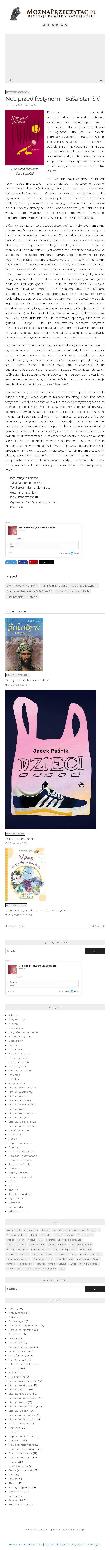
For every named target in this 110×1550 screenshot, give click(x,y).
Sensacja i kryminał (20, 1177)
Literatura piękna (15, 833)
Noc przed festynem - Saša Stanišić (29, 591)
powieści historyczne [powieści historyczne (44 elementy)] (90, 1254)
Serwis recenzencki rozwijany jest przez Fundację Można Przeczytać (55, 1544)
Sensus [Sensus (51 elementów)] (62, 1264)
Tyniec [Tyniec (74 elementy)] (10, 1268)
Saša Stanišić (15, 596)
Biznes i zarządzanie (21, 1036)
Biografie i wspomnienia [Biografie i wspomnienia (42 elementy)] (65, 1230)
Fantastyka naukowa (21, 1053)
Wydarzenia (16, 1198)
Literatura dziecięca (16, 905)
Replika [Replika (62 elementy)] (96, 1259)
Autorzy (13, 1023)
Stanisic (32, 596)
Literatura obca (18, 1109)
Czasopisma (16, 1040)
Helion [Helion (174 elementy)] (20, 1240)
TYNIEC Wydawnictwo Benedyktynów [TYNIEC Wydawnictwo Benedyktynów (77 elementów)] (36, 1268)
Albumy (13, 1015)
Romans (14, 1168)
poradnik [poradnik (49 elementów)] (59, 1254)
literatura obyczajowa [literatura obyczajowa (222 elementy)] (17, 1249)
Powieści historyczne (21, 1151)
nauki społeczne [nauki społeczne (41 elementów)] (68, 1249)
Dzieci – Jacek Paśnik (20, 839)
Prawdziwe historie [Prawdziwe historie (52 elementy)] (43, 1259)
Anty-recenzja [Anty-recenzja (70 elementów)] (14, 1230)
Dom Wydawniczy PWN (22, 585)
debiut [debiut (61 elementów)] (33, 1235)
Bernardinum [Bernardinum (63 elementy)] (31, 1230)
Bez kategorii (17, 1028)
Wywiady (14, 1202)
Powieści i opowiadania (23, 1155)
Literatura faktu (18, 1096)
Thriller (13, 1189)
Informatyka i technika (22, 1070)
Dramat (13, 1045)
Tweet (11, 562)
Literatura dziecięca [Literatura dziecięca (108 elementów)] (16, 1244)
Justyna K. (30, 105)
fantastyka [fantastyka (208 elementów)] (45, 1235)
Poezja (13, 1138)
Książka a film (17, 1083)
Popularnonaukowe (21, 1143)
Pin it (33, 562)
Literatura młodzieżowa (23, 1104)
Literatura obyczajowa (17, 92)
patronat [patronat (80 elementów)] (24, 1254)
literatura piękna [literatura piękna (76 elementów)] (39, 1249)
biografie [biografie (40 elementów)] (45, 1230)
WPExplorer (51, 1529)
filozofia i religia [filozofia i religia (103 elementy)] (85, 1235)
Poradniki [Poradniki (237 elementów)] (72, 1254)
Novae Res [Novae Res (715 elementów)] (85, 1249)
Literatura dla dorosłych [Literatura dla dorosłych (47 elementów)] (70, 1240)
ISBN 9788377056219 (54, 585)
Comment (46, 562)
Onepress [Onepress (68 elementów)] (12, 1254)
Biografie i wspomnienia (17, 675)
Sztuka (13, 1185)
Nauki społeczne (19, 1130)
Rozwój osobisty (18, 1172)
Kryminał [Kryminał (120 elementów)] (50, 1240)
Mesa (29, 1529)
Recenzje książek (19, 1164)
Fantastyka (15, 1049)
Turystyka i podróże (20, 1194)
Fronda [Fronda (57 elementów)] (10, 1240)
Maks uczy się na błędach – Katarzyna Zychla (36, 910)
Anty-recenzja (17, 1019)
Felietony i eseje (19, 1057)
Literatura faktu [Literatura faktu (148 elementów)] (37, 1244)
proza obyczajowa (67, 591)
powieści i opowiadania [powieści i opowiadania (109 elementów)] (18, 1259)
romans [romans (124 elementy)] (11, 1264)
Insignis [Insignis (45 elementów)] (31, 1240)
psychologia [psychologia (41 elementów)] (83, 1259)
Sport (12, 1181)
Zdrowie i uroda (18, 1211)
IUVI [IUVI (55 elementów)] (40, 1240)
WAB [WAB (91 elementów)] (61, 1268)
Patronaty (15, 1134)
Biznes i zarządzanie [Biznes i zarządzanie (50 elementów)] (17, 1235)
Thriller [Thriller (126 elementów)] (72, 1264)
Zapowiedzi (16, 1207)
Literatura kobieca (20, 1100)
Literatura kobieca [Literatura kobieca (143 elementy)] (57, 1244)
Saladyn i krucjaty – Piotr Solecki (27, 680)
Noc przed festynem (84, 585)
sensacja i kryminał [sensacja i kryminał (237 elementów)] (46, 1264)
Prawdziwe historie (20, 1160)
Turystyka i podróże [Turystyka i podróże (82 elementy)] (89, 1264)
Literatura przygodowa (22, 1121)
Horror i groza (17, 1066)
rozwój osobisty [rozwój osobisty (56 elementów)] (25, 1264)
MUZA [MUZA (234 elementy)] (53, 1249)
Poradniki (15, 1147)
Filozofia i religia (19, 1062)
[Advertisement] (55, 55)
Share (22, 562)
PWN (86, 591)
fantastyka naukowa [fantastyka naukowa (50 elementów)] (64, 1235)
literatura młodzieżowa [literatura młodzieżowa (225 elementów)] (80, 1244)
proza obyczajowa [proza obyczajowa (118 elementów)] (65, 1259)
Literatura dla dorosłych (23, 1087)
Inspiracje (15, 1074)
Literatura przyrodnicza (23, 1126)
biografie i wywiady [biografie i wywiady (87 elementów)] (90, 1230)
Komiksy (14, 1079)
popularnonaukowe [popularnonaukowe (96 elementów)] (42, 1254)
